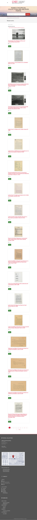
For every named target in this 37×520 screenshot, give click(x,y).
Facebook (4, 488)
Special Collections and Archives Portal (13, 17)
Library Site (3, 446)
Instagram (4, 491)
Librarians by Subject (6, 502)
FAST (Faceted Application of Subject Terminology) (16, 27)
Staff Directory (5, 503)
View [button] (9, 46)
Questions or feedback (6, 510)
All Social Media (5, 492)
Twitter (4, 489)
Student (4, 507)
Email (4, 484)
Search (27, 14)
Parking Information (6, 471)
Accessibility (5, 513)
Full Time (4, 506)
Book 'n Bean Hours (6, 470)
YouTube (4, 490)
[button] (7, 2)
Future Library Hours (6, 469)
